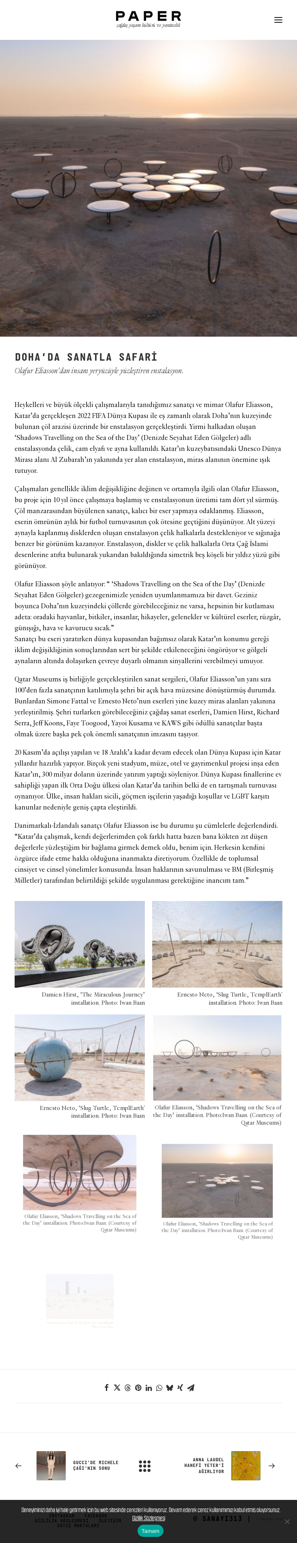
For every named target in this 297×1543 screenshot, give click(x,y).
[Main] (148, 1465)
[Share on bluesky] (169, 1388)
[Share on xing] (180, 1388)
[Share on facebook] (106, 1388)
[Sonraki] (228, 1465)
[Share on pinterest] (138, 1388)
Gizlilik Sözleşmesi (148, 1518)
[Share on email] (191, 1388)
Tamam (150, 1531)
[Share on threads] (127, 1388)
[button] (278, 20)
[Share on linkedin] (148, 1388)
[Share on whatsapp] (159, 1388)
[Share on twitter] (117, 1388)
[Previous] (68, 1465)
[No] (287, 1521)
